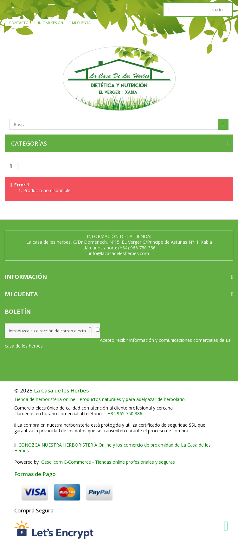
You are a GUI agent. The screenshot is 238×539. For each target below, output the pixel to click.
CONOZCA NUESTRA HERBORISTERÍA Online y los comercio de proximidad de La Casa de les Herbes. (112, 448)
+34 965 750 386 (123, 414)
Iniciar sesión (48, 22)
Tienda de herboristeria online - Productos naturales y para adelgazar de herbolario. (100, 399)
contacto (17, 22)
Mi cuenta (80, 22)
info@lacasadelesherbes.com (119, 253)
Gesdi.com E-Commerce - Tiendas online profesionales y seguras (107, 462)
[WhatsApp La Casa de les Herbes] (227, 526)
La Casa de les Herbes (61, 390)
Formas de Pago (35, 474)
